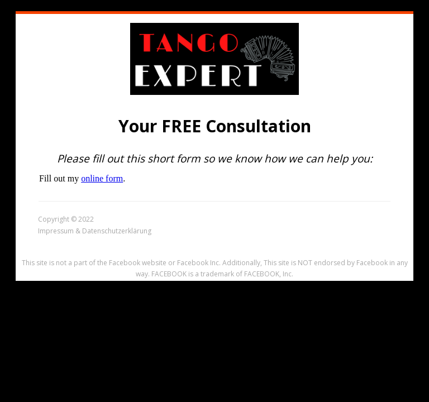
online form (102, 178)
